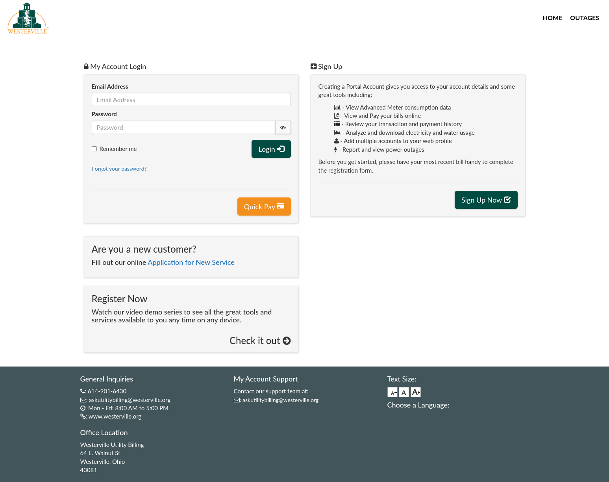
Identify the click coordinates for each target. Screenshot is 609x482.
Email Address (110, 86)
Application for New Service (191, 262)
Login (271, 149)
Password (104, 113)
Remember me (114, 148)
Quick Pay (264, 206)
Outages (584, 17)
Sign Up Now (486, 199)
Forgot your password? (119, 168)
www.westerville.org (115, 416)
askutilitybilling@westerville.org (129, 399)
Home (553, 17)
